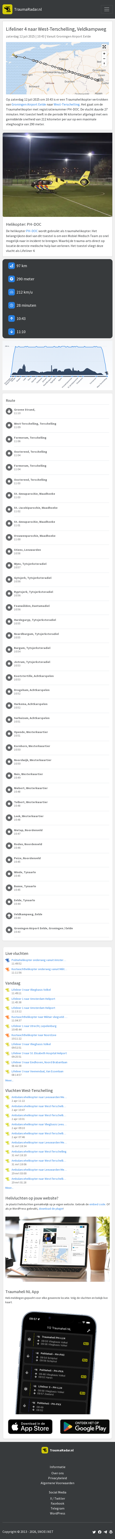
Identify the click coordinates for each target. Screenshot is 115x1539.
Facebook (57, 1503)
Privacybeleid (57, 1478)
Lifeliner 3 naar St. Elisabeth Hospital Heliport (39, 1053)
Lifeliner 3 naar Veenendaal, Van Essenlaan (37, 1071)
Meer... (9, 1080)
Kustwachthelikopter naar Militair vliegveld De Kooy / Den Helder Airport (39, 1017)
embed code (97, 1204)
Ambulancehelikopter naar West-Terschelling (39, 1151)
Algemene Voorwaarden (57, 1483)
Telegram (57, 1508)
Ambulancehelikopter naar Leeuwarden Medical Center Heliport (39, 1097)
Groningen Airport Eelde (29, 104)
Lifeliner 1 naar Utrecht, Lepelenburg (34, 1026)
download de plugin (51, 1208)
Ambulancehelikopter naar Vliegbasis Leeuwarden (39, 1124)
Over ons (57, 1473)
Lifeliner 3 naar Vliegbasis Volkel (31, 990)
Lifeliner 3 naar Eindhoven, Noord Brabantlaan (39, 1062)
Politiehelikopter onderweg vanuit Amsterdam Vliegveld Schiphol (39, 960)
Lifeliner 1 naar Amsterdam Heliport (33, 999)
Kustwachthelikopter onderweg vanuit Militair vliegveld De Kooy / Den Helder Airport (39, 969)
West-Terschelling (67, 104)
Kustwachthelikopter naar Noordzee (34, 1035)
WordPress (57, 1513)
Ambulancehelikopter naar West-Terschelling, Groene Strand (39, 1106)
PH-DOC (32, 231)
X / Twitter (57, 1498)
